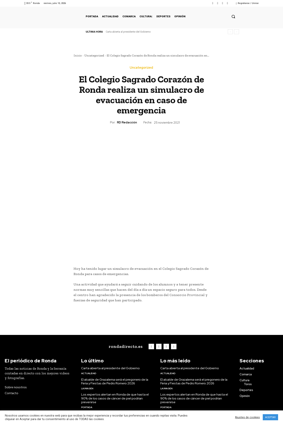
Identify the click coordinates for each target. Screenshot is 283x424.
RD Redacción (127, 122)
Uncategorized (94, 55)
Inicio (78, 55)
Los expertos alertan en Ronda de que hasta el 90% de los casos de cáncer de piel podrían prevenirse (115, 398)
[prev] (230, 31)
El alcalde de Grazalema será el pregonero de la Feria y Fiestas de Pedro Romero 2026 (114, 381)
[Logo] (125, 346)
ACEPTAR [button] (270, 417)
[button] (233, 16)
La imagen (87, 388)
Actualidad (88, 373)
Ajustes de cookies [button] (247, 417)
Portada (86, 407)
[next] (236, 31)
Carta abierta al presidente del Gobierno (128, 31)
